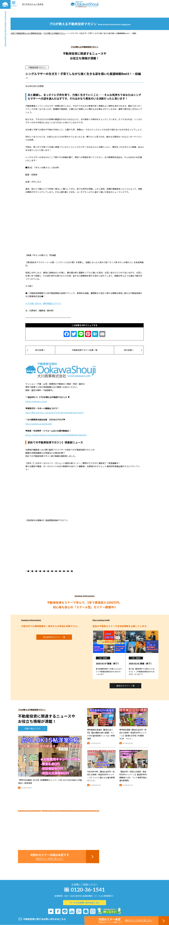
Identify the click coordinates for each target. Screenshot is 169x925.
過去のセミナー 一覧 (127, 676)
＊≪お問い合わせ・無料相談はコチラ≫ (43, 294)
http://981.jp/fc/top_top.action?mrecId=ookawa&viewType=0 (54, 403)
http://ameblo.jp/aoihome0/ (38, 415)
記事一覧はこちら (34, 719)
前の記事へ (36, 341)
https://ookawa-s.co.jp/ (36, 392)
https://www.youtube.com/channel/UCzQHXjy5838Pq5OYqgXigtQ (56, 426)
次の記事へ (133, 341)
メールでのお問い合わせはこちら (86, 893)
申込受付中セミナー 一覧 (56, 628)
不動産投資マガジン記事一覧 (84, 341)
